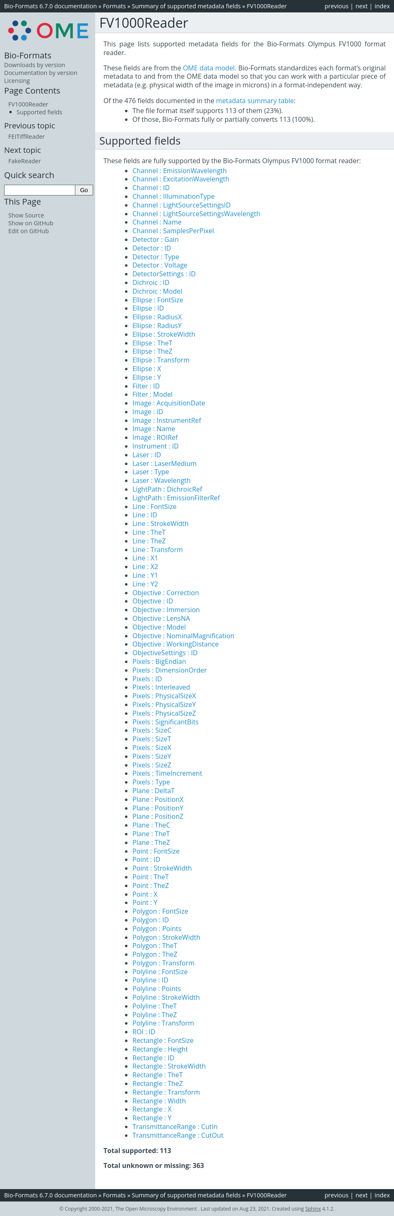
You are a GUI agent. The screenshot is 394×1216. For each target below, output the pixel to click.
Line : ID (144, 514)
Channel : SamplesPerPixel (173, 230)
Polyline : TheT (154, 1006)
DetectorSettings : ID (164, 273)
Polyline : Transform (163, 1023)
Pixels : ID (147, 678)
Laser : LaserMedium (164, 463)
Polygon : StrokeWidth (166, 937)
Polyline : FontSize (159, 971)
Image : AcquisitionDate (168, 403)
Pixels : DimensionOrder (169, 670)
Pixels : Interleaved (161, 687)
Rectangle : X (151, 1109)
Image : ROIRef (155, 437)
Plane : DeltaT (153, 790)
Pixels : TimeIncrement (167, 773)
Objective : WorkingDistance (175, 644)
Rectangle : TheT (157, 1074)
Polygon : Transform (163, 962)
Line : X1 (145, 557)
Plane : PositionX (157, 799)
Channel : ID (151, 187)
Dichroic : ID (151, 282)
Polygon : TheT (154, 945)
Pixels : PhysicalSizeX (164, 695)
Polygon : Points (156, 928)
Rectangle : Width (159, 1100)
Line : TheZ (149, 540)
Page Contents (32, 90)
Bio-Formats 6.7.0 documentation (50, 6)
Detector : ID (151, 248)
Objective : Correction (165, 592)
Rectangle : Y (151, 1117)
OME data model (209, 67)
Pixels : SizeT (151, 738)
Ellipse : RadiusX (157, 316)
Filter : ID (146, 386)
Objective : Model (159, 627)
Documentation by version (40, 73)
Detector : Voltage (159, 265)
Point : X (145, 894)
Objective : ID (152, 601)
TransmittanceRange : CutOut (177, 1135)
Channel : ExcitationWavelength (180, 178)
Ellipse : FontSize (157, 299)
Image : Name (153, 428)
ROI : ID (143, 1031)
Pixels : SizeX (151, 747)
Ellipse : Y (146, 377)
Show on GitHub (30, 223)
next (362, 6)
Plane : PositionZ (157, 816)
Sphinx (313, 1208)
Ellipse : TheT (152, 342)
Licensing (17, 80)
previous (336, 6)
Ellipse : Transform (161, 359)
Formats (114, 6)
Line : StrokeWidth (160, 523)
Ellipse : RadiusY (157, 325)
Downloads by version (34, 65)
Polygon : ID (150, 919)
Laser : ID (146, 454)
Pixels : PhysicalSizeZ (164, 713)
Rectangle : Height (160, 1049)
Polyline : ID (150, 979)
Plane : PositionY (157, 808)
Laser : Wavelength (161, 480)
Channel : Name (157, 222)
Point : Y (144, 902)
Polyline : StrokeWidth (166, 997)
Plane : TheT (151, 833)
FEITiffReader (26, 136)
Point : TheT (150, 876)
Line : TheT (149, 532)
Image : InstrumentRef (166, 420)
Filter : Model (152, 394)
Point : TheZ (150, 885)
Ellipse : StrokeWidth (163, 334)
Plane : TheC (151, 825)
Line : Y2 (145, 584)
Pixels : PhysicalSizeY (164, 704)
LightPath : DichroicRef (167, 489)
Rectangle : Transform (166, 1092)
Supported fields (39, 112)
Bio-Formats (27, 55)
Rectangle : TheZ (157, 1083)
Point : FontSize (156, 851)
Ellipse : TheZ (152, 351)
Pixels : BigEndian (159, 661)
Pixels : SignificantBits (165, 721)
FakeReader (24, 161)
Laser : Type (150, 471)
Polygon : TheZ (155, 954)
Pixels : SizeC (152, 730)
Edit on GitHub (28, 231)
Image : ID (147, 411)
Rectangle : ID (153, 1057)
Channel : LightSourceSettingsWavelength (196, 213)
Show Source (26, 215)
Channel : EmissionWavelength (179, 170)
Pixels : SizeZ (151, 765)
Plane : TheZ (151, 842)
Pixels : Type (151, 782)
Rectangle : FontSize (163, 1040)
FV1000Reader (267, 6)
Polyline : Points (156, 988)
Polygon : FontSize (160, 911)
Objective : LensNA (161, 618)
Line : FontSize (154, 506)
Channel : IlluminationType (173, 196)
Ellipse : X (146, 368)
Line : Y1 (145, 575)
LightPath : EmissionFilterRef (176, 497)
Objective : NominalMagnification (183, 635)
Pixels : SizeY (151, 756)
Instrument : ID (155, 446)
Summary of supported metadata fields (186, 6)
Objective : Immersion (166, 609)
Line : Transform (157, 549)
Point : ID (146, 859)
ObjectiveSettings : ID (165, 652)
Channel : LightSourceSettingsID (181, 205)
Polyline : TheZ (154, 1014)
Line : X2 (145, 566)
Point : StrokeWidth (162, 868)
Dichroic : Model (157, 291)
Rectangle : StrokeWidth (169, 1066)
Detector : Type (155, 256)
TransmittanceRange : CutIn (175, 1126)
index (382, 6)
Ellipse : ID (148, 308)
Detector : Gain (155, 239)
